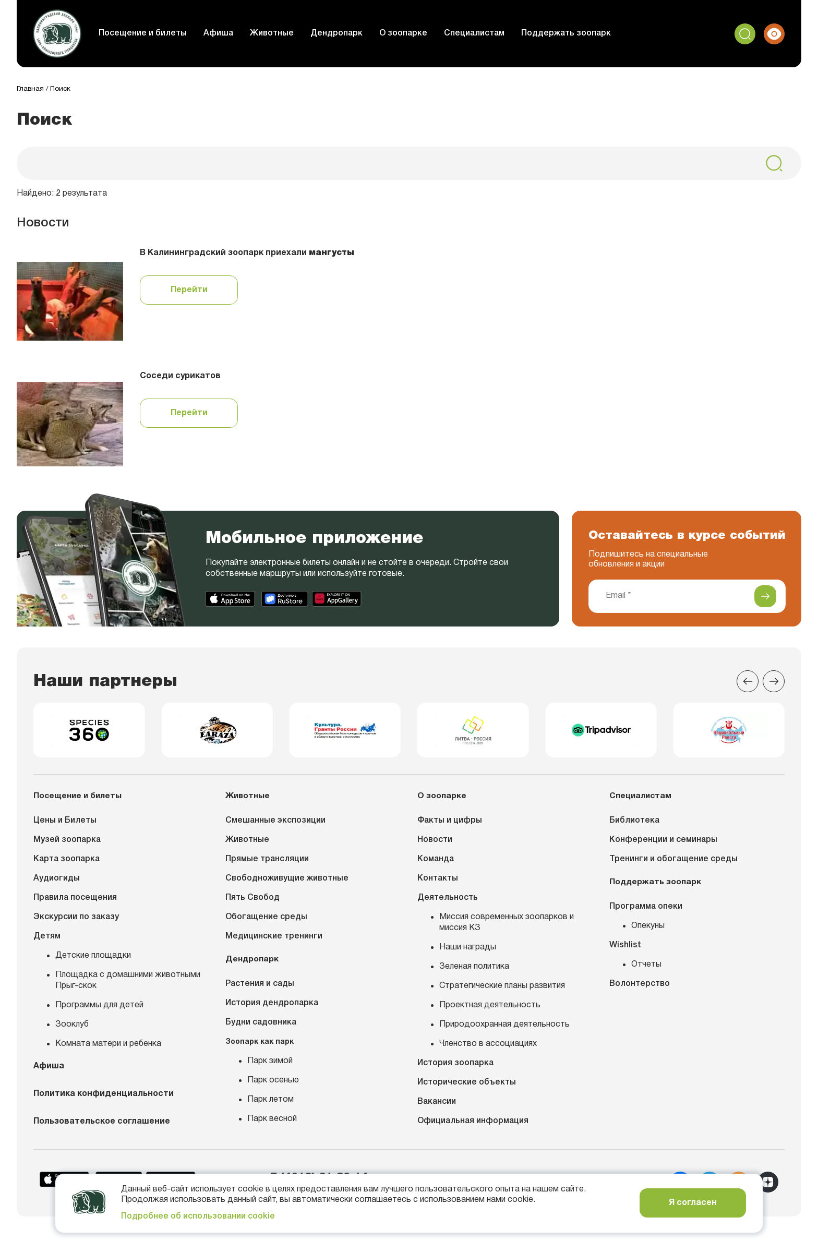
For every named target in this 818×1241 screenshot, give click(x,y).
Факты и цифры (449, 824)
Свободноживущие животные (286, 882)
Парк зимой (270, 1064)
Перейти (189, 290)
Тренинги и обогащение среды (673, 862)
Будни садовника (260, 1025)
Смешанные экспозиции (275, 824)
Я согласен (693, 1203)
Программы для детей (99, 1009)
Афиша (227, 33)
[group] (89, 732)
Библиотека (634, 824)
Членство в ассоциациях (488, 1047)
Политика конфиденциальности (103, 1098)
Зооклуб (72, 1028)
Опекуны (648, 929)
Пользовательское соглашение (101, 1126)
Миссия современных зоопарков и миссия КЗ (506, 926)
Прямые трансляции (267, 862)
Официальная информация (472, 1124)
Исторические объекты (466, 1086)
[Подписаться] (765, 596)
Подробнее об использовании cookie (198, 1216)
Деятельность (447, 901)
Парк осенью (273, 1083)
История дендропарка (271, 1006)
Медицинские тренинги (273, 940)
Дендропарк (345, 33)
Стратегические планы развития (502, 989)
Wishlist (625, 948)
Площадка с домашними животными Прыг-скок (127, 984)
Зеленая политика (474, 970)
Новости (434, 843)
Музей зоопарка (67, 843)
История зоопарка (455, 1066)
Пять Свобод (252, 901)
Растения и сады (259, 987)
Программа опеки (645, 909)
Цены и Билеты (65, 824)
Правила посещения (75, 901)
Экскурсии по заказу (76, 920)
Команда (435, 862)
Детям (47, 940)
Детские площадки (93, 959)
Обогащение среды (266, 920)
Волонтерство (639, 987)
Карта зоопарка (66, 862)
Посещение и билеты (151, 33)
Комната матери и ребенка (108, 1047)
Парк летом (270, 1102)
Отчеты (646, 967)
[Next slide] (774, 682)
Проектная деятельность (489, 1009)
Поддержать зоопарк (574, 33)
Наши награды (467, 951)
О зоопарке (412, 33)
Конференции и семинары (663, 843)
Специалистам (482, 33)
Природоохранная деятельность (504, 1028)
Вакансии (436, 1105)
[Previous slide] (748, 682)
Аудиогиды (56, 882)
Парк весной (272, 1122)
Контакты (437, 882)
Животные (280, 33)
